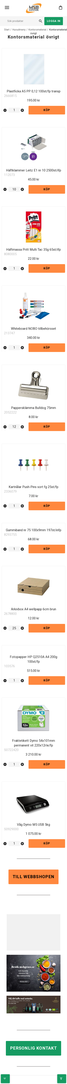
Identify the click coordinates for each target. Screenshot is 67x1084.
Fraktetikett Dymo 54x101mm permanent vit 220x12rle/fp (33, 743)
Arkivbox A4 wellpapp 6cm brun (33, 609)
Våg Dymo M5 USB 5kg (33, 824)
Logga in (53, 21)
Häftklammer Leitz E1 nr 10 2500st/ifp (33, 170)
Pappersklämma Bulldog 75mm (33, 408)
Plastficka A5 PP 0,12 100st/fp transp (33, 91)
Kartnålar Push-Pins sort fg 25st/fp (33, 487)
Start (6, 30)
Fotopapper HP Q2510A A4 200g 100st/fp (33, 659)
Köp (47, 110)
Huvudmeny (19, 30)
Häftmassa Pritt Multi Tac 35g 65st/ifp (33, 249)
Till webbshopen (33, 877)
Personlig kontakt (33, 1048)
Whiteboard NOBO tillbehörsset (33, 328)
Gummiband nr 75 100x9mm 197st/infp (33, 530)
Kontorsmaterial (37, 30)
